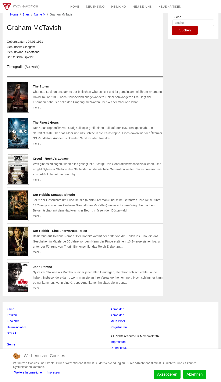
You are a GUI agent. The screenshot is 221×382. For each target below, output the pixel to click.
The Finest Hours (46, 122)
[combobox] (193, 23)
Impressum (54, 372)
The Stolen (41, 86)
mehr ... (37, 107)
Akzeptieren (167, 374)
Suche (176, 17)
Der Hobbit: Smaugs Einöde (54, 194)
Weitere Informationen (28, 372)
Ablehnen (194, 374)
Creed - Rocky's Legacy (51, 158)
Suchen (185, 30)
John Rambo (42, 267)
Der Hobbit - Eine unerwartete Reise (60, 231)
